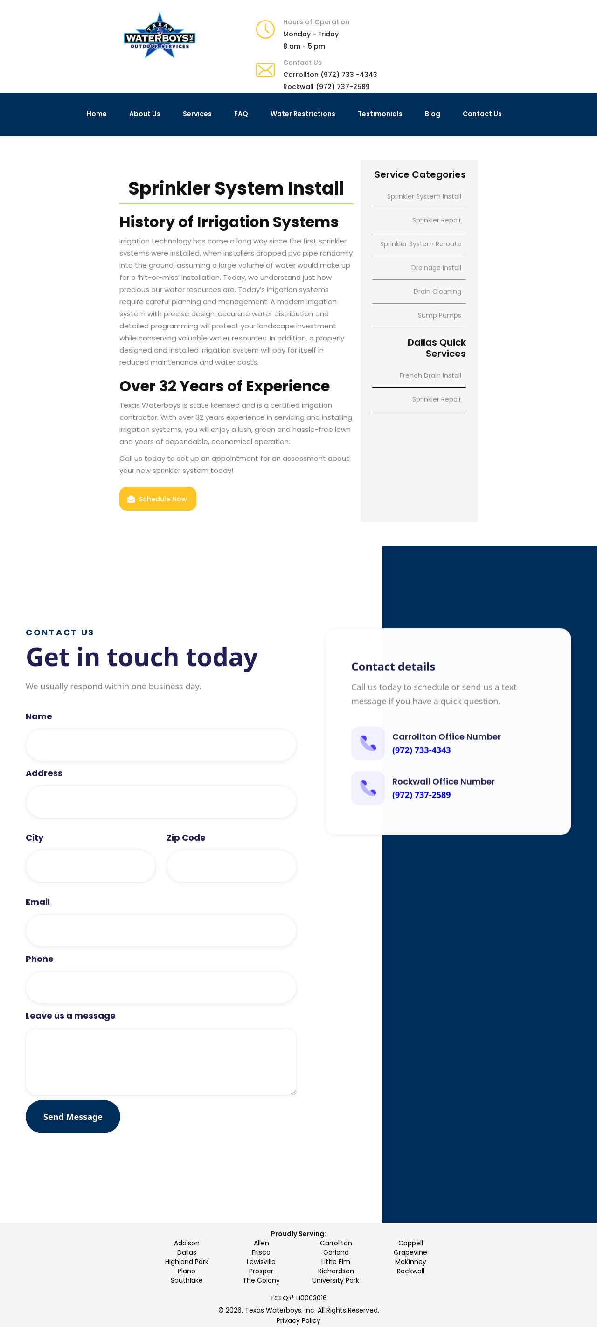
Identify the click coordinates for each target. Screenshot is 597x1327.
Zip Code (186, 862)
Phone (40, 983)
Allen (261, 1243)
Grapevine (410, 1252)
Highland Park (186, 1261)
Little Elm (335, 1261)
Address (44, 798)
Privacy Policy (298, 1320)
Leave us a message (71, 1040)
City (34, 862)
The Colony (261, 1280)
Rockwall (410, 1271)
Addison (187, 1243)
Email (38, 926)
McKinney (410, 1261)
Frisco (261, 1252)
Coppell (410, 1243)
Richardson (336, 1271)
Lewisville (261, 1261)
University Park (335, 1280)
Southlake (187, 1280)
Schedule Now (163, 499)
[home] (159, 35)
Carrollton (336, 1243)
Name (39, 741)
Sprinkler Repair (436, 399)
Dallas (186, 1252)
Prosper (261, 1271)
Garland (336, 1252)
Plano (186, 1271)
